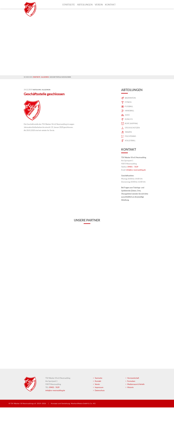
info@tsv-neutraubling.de (136, 170)
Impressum (99, 398)
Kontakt (110, 4)
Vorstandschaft (133, 389)
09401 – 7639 (133, 167)
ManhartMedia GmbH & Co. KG (83, 414)
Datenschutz (100, 401)
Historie (130, 398)
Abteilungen (85, 4)
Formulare (131, 392)
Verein (99, 4)
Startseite (68, 4)
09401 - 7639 (54, 398)
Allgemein (45, 77)
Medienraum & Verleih (135, 395)
